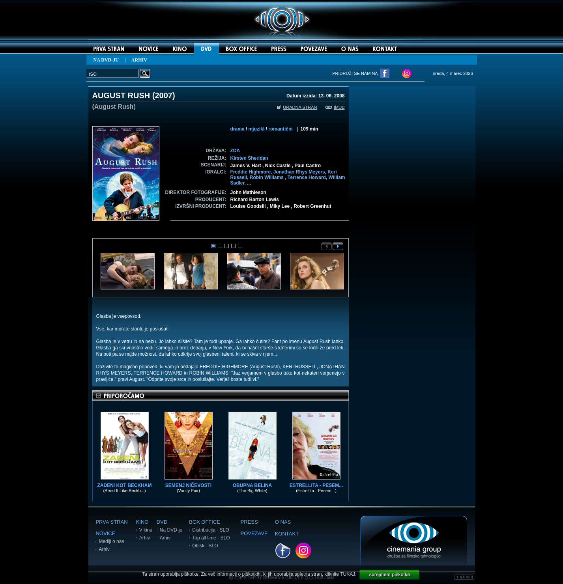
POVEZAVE (254, 533)
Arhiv (104, 549)
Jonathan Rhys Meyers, (300, 172)
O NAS (283, 522)
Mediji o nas (111, 541)
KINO (142, 522)
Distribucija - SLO (210, 530)
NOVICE (105, 533)
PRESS (249, 522)
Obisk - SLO (205, 546)
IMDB (335, 107)
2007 (163, 95)
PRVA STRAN (111, 522)
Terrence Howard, (308, 177)
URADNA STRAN (297, 107)
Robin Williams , (269, 177)
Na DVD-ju (171, 530)
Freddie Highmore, (251, 172)
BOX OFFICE (204, 522)
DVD (162, 522)
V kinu (145, 530)
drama (237, 129)
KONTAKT (287, 534)
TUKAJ (347, 574)
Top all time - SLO (211, 538)
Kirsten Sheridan (249, 158)
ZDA (235, 150)
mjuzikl (257, 129)
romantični (280, 129)
